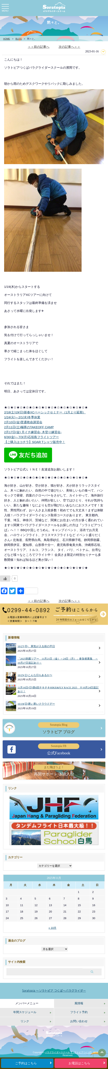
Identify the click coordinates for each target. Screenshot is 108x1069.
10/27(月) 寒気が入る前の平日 (36, 646)
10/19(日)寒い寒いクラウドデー (36, 703)
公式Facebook (58, 749)
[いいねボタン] (5, 578)
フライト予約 (79, 1012)
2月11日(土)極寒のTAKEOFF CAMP (29, 427)
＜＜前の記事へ (38, 46)
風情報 (79, 1003)
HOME (6, 39)
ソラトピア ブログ (58, 728)
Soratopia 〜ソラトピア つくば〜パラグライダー (54, 991)
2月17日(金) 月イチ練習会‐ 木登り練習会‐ (33, 432)
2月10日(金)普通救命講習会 (23, 422)
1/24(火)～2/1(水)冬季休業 (22, 417)
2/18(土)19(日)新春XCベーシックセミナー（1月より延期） (45, 412)
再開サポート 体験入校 (54, 770)
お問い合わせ (79, 1021)
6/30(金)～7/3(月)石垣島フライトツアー (31, 437)
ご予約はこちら (26, 1063)
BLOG (18, 39)
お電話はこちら (79, 1063)
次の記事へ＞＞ (69, 46)
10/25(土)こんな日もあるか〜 (35, 675)
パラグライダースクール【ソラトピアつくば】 (69, 1052)
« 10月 (52, 927)
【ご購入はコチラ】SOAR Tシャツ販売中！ (34, 442)
